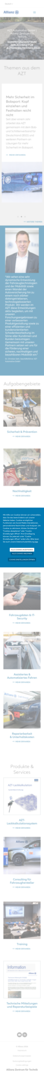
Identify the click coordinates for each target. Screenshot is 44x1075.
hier (36, 542)
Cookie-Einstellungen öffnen (22, 560)
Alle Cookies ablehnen (22, 553)
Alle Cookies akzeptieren (22, 550)
